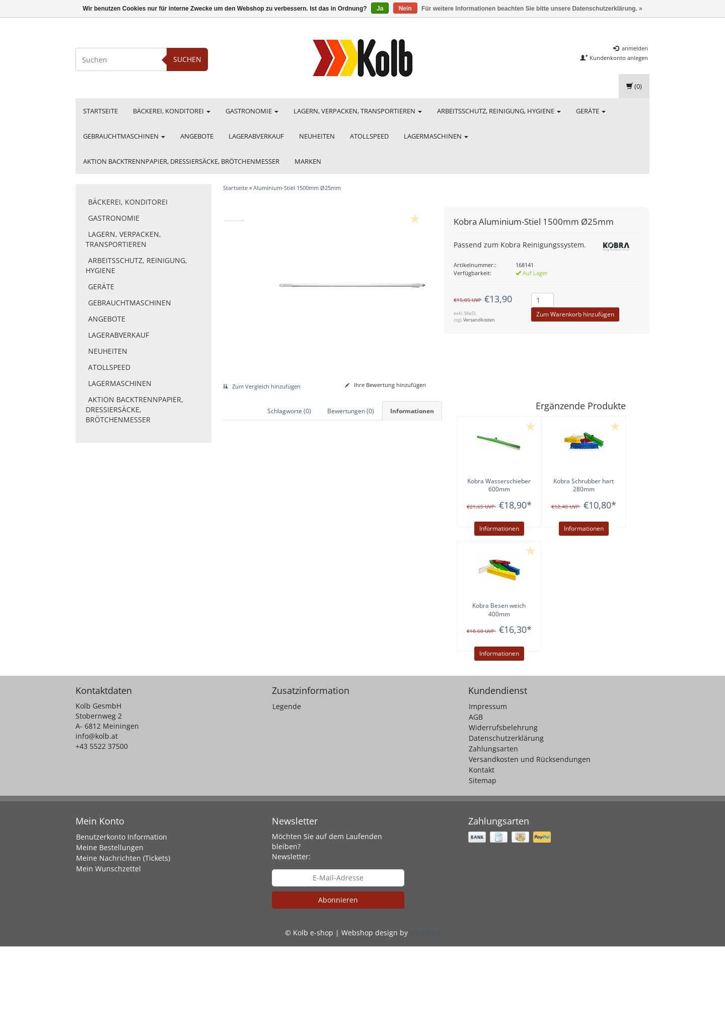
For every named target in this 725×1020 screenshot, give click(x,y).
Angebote (196, 136)
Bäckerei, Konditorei (171, 110)
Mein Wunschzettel (108, 942)
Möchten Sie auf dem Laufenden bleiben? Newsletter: (327, 920)
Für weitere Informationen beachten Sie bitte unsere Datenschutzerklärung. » (531, 8)
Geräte (591, 110)
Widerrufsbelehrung (503, 801)
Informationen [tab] (412, 411)
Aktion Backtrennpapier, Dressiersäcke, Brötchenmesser (181, 161)
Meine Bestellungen (109, 921)
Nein (405, 8)
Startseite (100, 110)
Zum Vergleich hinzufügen (262, 386)
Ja (380, 8)
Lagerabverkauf (256, 136)
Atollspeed (369, 136)
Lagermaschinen (436, 136)
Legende (286, 780)
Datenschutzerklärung (506, 812)
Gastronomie (252, 110)
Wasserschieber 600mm (499, 485)
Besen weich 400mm (499, 609)
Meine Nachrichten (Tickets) (123, 931)
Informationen (499, 528)
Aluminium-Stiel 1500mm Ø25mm (297, 188)
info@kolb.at (97, 810)
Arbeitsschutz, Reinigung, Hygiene (499, 110)
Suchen (187, 59)
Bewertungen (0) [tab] (350, 411)
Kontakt (481, 844)
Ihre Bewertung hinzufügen (385, 385)
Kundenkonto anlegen (614, 57)
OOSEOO (425, 1006)
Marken (308, 161)
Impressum (488, 780)
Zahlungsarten (493, 822)
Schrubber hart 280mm (583, 485)
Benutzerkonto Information (121, 910)
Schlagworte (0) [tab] (289, 411)
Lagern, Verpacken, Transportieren (358, 110)
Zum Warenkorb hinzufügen (575, 314)
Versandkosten (479, 319)
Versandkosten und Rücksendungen (530, 833)
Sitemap (482, 854)
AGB (476, 791)
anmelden (630, 48)
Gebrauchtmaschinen (124, 136)
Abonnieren (338, 973)
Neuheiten (317, 136)
